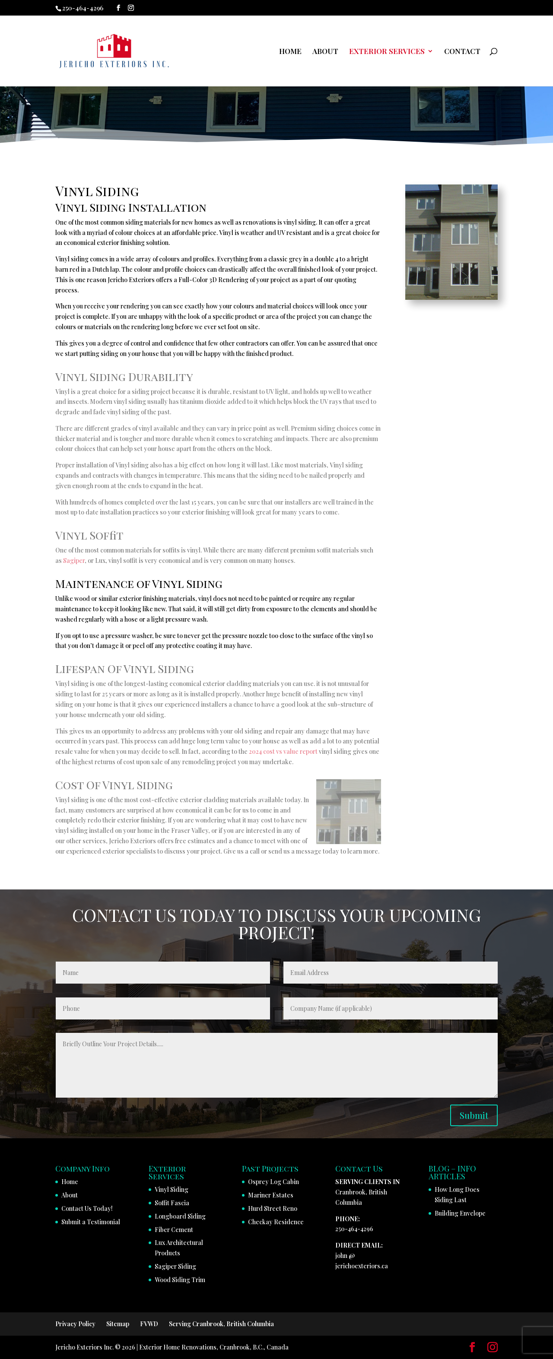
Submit (474, 1115)
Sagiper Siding (175, 1266)
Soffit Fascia (172, 1203)
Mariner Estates (270, 1195)
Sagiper (74, 560)
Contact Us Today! (87, 1208)
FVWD (149, 1324)
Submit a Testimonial (90, 1222)
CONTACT (462, 52)
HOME (290, 52)
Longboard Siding (180, 1216)
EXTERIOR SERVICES (387, 52)
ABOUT (325, 52)
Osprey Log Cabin (273, 1182)
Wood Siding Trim (180, 1280)
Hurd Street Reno (272, 1208)
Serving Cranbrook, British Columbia (221, 1324)
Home (69, 1182)
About (69, 1195)
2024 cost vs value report (283, 751)
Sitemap (117, 1324)
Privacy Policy (75, 1324)
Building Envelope (460, 1213)
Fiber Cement (174, 1230)
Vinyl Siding (171, 1189)
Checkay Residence (276, 1222)
